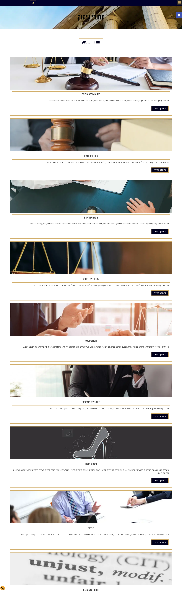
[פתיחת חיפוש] (33, 3)
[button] (179, 15)
